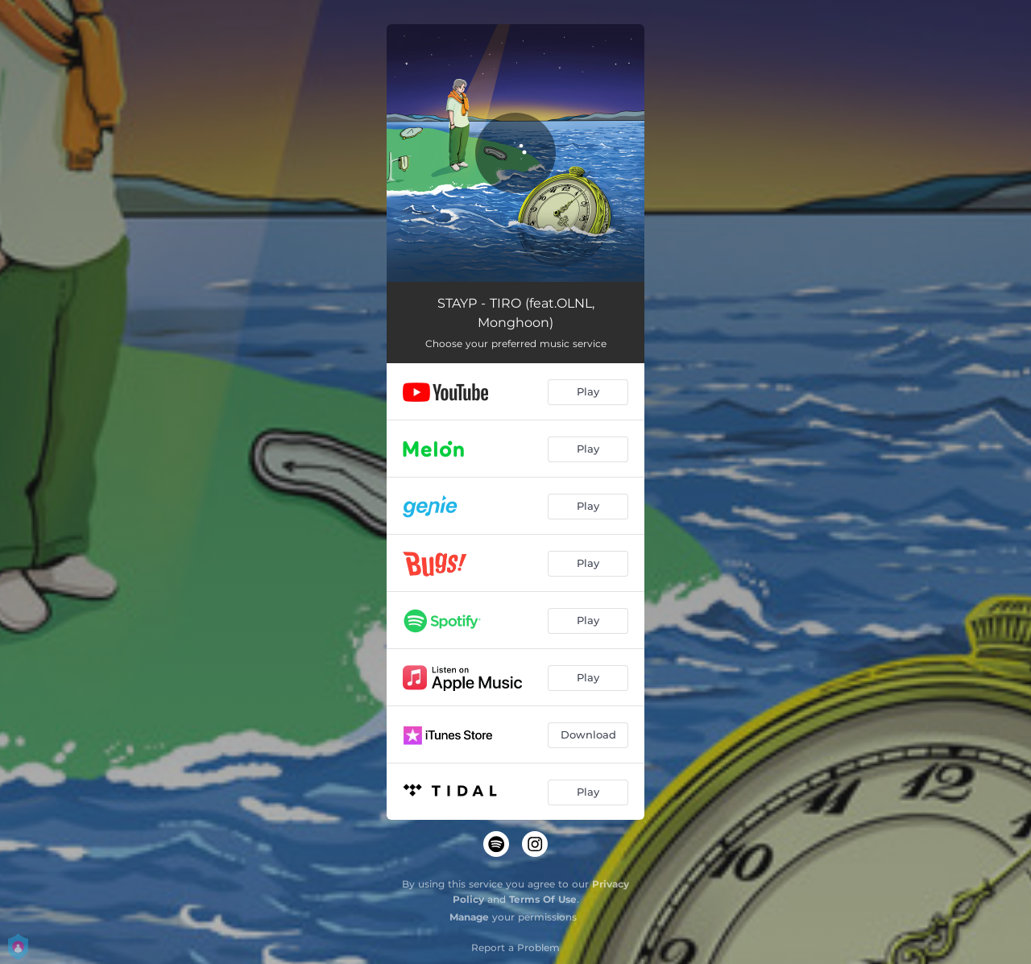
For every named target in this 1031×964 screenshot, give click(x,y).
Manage (469, 917)
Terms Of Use (543, 899)
